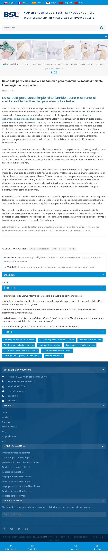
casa (4, 412)
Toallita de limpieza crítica (49, 345)
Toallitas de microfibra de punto (17, 481)
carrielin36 (13, 396)
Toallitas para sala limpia (14, 496)
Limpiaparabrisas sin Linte (90, 340)
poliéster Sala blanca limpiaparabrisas (20, 462)
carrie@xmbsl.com (17, 391)
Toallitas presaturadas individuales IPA (72, 227)
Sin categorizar (34, 227)
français (25, 2)
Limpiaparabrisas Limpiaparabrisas (80, 345)
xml (3, 441)
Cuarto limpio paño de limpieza (17, 457)
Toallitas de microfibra (12, 472)
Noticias (6, 422)
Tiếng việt (70, 2)
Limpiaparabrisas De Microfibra (49, 230)
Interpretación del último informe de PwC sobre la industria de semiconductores (42, 296)
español (40, 2)
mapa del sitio (9, 436)
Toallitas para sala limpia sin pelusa (19, 340)
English (10, 2)
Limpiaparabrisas (59, 249)
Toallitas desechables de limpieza (57, 350)
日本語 (55, 2)
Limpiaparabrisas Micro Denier (16, 476)
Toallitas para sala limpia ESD (16, 467)
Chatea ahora (54, 546)
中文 (84, 2)
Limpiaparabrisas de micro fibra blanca (21, 486)
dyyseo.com (54, 540)
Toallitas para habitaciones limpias (18, 345)
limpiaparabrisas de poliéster (16, 452)
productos (7, 417)
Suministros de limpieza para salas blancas (22, 356)
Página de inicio (11, 64)
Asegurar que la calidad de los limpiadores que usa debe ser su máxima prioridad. (56, 267)
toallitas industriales (53, 356)
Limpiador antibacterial (39, 249)
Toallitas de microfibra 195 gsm (17, 491)
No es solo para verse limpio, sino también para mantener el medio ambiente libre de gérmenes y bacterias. (49, 99)
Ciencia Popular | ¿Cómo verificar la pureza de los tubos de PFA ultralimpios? (40, 326)
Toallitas (72, 249)
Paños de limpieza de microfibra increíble (56, 340)
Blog (5, 282)
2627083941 (13, 400)
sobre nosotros (9, 426)
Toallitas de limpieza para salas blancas (21, 350)
